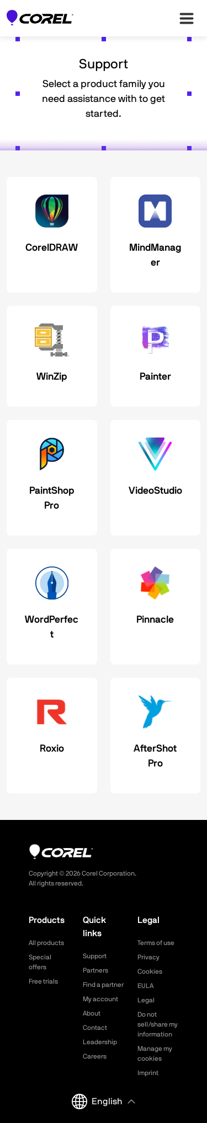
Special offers (40, 962)
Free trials (43, 981)
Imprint (147, 1073)
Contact (95, 1027)
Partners (95, 970)
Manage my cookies (154, 1053)
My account (100, 999)
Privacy (148, 957)
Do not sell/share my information (157, 1024)
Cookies (149, 971)
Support (95, 956)
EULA (145, 985)
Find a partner (103, 984)
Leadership (100, 1042)
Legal (146, 1000)
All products (46, 943)
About (91, 1013)
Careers (95, 1056)
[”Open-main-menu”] (186, 18)
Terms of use (155, 943)
